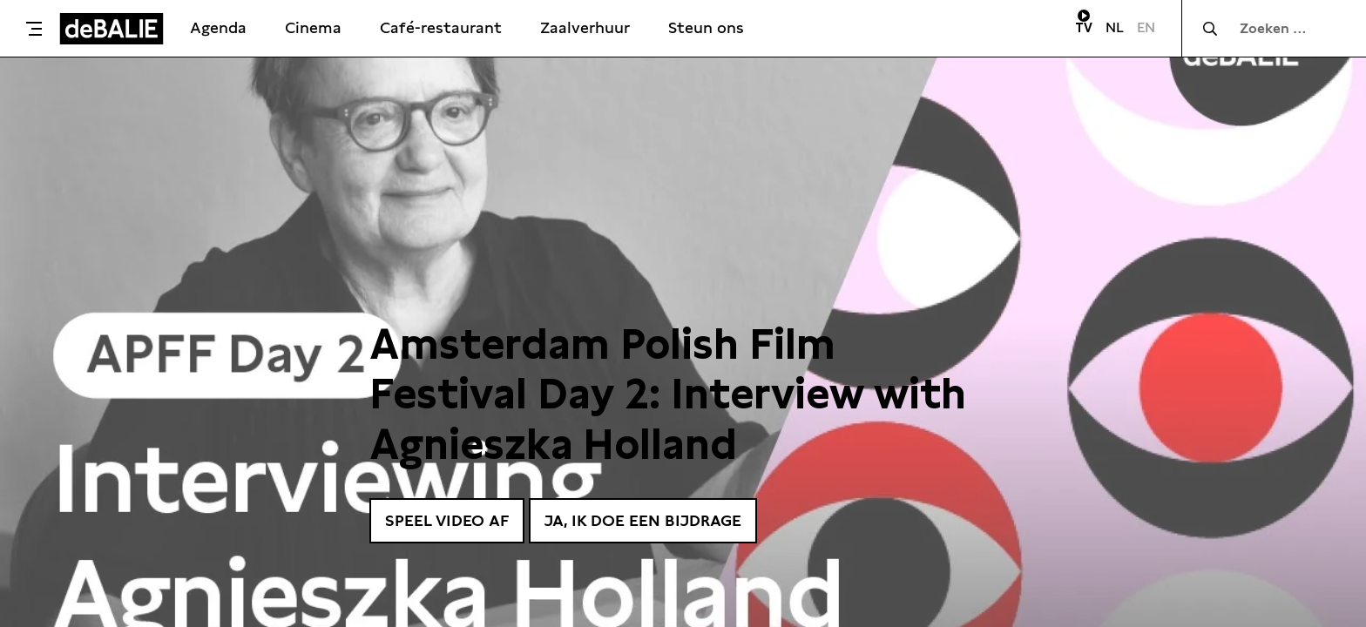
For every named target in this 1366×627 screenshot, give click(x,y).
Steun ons (706, 27)
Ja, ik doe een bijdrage (642, 520)
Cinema (313, 27)
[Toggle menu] (34, 29)
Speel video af (447, 520)
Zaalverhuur (585, 27)
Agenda (218, 27)
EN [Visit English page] (1146, 27)
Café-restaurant (441, 27)
